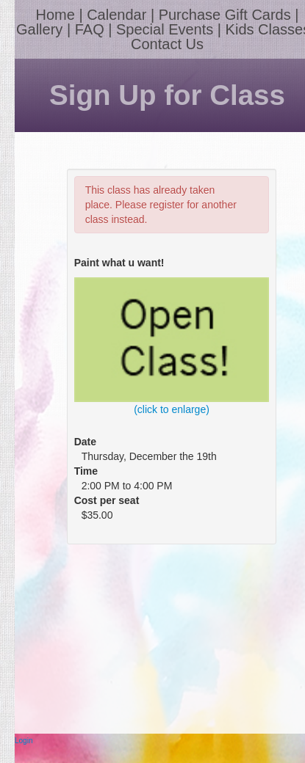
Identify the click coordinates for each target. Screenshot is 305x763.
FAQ (89, 29)
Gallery (39, 29)
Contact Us (167, 44)
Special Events (164, 29)
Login (23, 741)
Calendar (116, 15)
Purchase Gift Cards (225, 15)
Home (55, 15)
